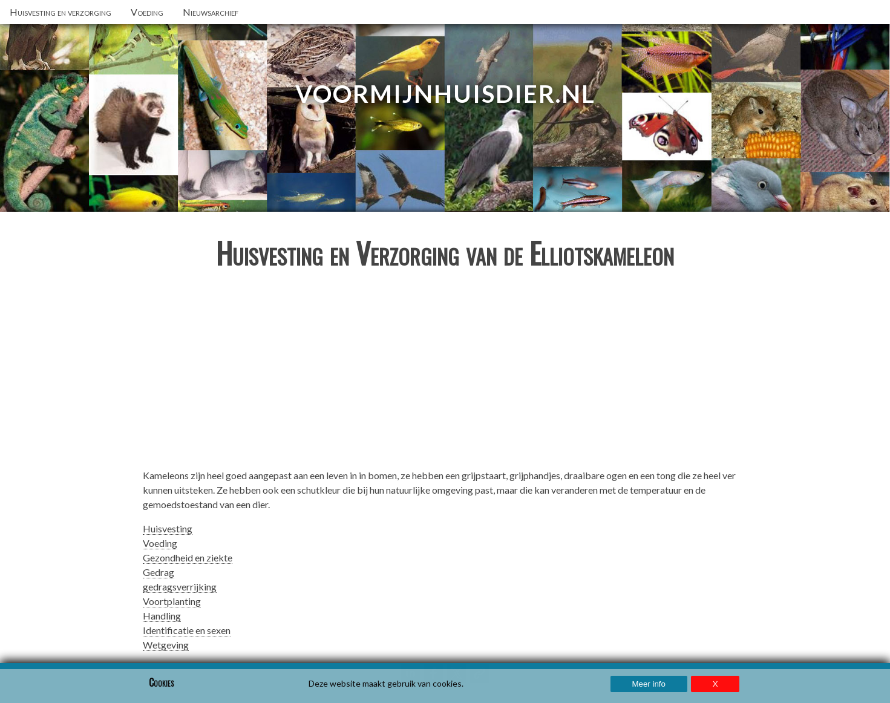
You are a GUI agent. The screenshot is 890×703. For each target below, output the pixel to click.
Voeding (160, 543)
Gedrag (158, 572)
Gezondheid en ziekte (187, 557)
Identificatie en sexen (187, 630)
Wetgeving (166, 644)
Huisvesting (167, 528)
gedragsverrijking (180, 586)
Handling (162, 615)
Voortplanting (172, 601)
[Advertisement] (445, 374)
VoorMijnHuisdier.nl (445, 93)
